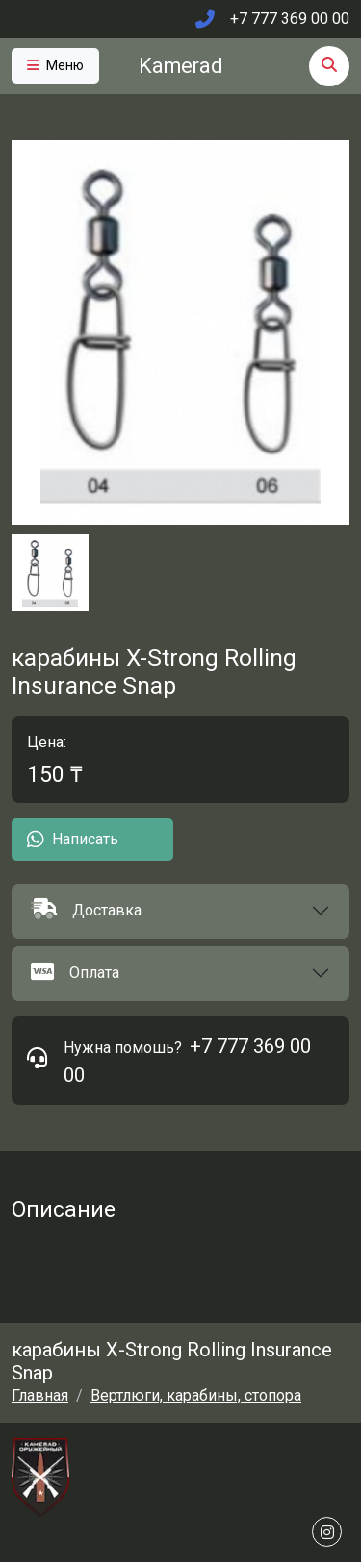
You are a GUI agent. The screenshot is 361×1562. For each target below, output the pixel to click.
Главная (40, 1395)
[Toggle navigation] (55, 66)
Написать (72, 839)
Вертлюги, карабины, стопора (195, 1395)
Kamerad (180, 66)
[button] (180, 911)
